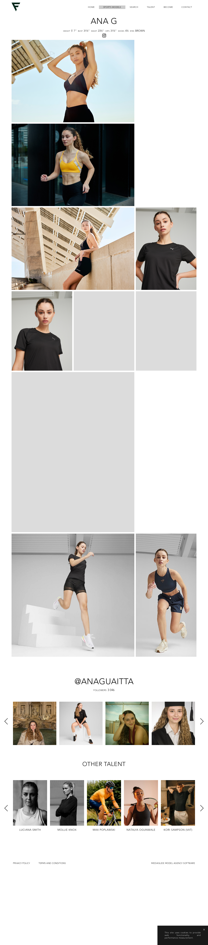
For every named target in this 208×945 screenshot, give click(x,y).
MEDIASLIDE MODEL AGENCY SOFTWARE (173, 781)
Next (202, 639)
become (168, 7)
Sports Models (112, 7)
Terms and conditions (52, 781)
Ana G (104, 21)
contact (186, 7)
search (134, 7)
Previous (6, 639)
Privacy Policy (21, 781)
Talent (151, 7)
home (91, 7)
